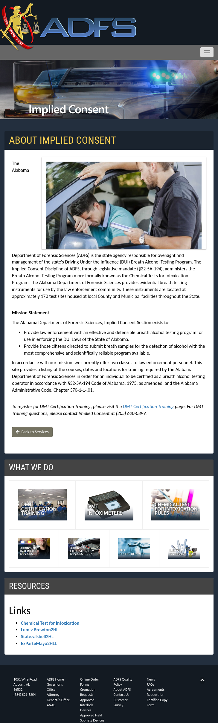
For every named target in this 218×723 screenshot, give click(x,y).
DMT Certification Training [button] (148, 406)
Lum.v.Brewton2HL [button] (39, 629)
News (151, 679)
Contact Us (121, 695)
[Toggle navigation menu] (207, 52)
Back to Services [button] (32, 431)
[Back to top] (202, 680)
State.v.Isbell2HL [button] (37, 636)
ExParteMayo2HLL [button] (39, 643)
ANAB (51, 705)
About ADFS (122, 689)
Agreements (155, 689)
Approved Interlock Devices (87, 705)
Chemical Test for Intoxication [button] (50, 623)
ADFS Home (55, 679)
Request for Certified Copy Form (157, 700)
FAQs (150, 684)
